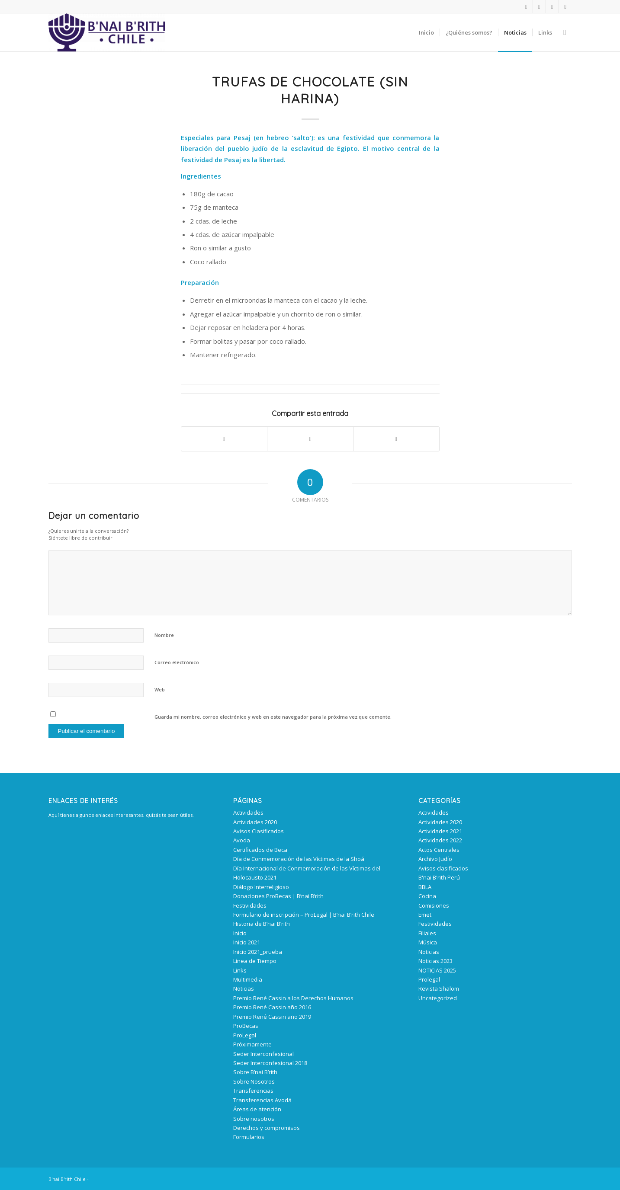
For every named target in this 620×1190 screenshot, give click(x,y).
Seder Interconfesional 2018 (270, 1063)
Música (427, 942)
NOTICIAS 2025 (437, 970)
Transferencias (253, 1090)
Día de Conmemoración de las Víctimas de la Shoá (298, 859)
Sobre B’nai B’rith (255, 1072)
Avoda (241, 840)
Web (159, 689)
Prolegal (429, 979)
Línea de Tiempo (254, 961)
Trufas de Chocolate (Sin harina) (310, 90)
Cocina (427, 896)
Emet (424, 914)
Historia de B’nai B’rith (261, 924)
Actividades (248, 812)
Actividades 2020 (255, 822)
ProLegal (244, 1035)
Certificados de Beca (260, 850)
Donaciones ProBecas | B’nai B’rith (278, 896)
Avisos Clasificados (258, 831)
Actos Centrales (438, 850)
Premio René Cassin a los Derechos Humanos (293, 998)
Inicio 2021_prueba (257, 952)
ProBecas (245, 1026)
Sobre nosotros (253, 1119)
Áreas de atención (257, 1109)
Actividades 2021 (440, 831)
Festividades (250, 905)
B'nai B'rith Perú (439, 877)
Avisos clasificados (443, 868)
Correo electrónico (176, 662)
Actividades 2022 (440, 840)
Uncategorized (437, 998)
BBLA (424, 887)
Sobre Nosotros (254, 1081)
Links (240, 970)
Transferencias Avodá (262, 1100)
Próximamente (252, 1044)
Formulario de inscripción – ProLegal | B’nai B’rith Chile (303, 914)
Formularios (248, 1137)
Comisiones (433, 905)
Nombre (164, 635)
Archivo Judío (435, 859)
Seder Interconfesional (263, 1054)
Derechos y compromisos (266, 1128)
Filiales (427, 933)
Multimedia (247, 979)
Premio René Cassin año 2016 (272, 1007)
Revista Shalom (438, 988)
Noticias (243, 988)
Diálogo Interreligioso (261, 887)
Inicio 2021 (246, 942)
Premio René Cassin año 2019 (272, 1016)
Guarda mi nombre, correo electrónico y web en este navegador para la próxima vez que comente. (273, 716)
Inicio (240, 933)
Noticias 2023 (435, 961)
